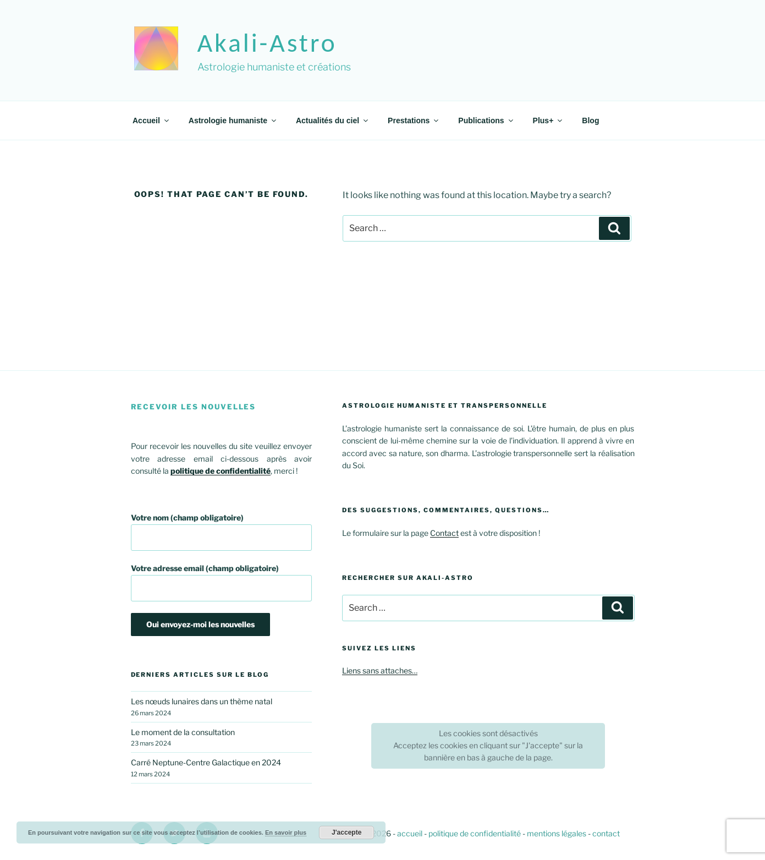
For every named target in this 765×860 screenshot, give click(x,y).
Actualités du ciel (333, 120)
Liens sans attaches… (379, 670)
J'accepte (346, 832)
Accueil (151, 120)
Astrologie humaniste (233, 120)
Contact (444, 533)
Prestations (414, 120)
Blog (590, 120)
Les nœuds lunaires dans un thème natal (201, 701)
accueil (409, 833)
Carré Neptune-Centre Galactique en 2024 (206, 762)
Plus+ (548, 120)
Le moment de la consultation (183, 732)
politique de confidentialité (474, 833)
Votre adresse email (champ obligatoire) (221, 582)
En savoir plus (285, 832)
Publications (486, 120)
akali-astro (267, 42)
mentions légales (556, 833)
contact (606, 833)
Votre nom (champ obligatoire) (221, 532)
